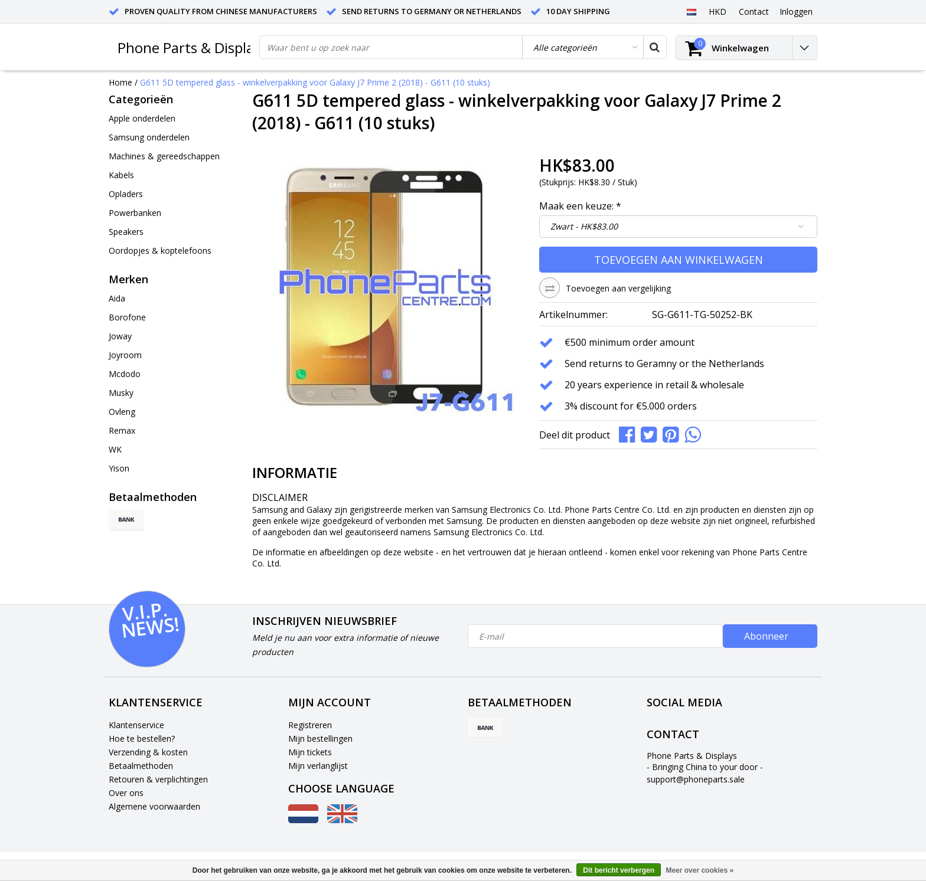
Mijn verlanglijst (318, 765)
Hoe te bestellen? (142, 738)
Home (120, 82)
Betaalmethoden (141, 765)
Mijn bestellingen (320, 738)
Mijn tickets (310, 752)
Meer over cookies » (699, 870)
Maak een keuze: (580, 205)
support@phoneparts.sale (696, 779)
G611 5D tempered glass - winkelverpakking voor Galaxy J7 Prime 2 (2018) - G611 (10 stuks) (315, 82)
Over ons (126, 792)
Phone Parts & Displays (193, 47)
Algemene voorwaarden (154, 806)
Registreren (310, 725)
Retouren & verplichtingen (158, 779)
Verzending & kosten (148, 752)
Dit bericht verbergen (618, 870)
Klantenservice (136, 725)
